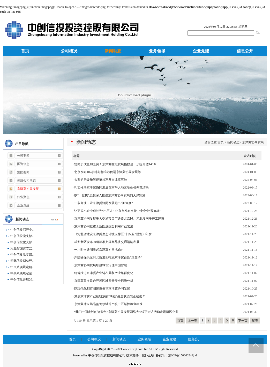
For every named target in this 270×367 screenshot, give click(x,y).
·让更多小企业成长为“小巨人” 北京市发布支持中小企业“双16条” (117, 211)
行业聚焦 (18, 197)
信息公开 (245, 51)
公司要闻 (18, 155)
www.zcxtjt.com (133, 349)
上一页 (192, 320)
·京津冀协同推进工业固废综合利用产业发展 (103, 226)
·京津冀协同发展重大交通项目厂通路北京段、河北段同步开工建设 (118, 218)
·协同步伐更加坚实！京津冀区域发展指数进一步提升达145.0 (114, 164)
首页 (25, 51)
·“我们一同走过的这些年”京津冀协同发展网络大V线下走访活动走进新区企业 (125, 312)
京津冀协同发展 (253, 142)
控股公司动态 (21, 180)
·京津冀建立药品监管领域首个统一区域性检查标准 (107, 304)
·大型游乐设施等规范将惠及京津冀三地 (100, 180)
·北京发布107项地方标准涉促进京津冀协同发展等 (107, 172)
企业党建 (201, 51)
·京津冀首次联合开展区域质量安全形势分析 (103, 281)
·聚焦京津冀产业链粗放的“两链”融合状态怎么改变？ (109, 296)
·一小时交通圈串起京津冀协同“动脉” (98, 249)
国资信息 (18, 164)
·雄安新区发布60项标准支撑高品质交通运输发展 (106, 242)
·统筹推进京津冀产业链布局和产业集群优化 (103, 273)
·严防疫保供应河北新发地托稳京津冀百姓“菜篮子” (107, 257)
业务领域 (157, 51)
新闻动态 (113, 51)
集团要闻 (18, 172)
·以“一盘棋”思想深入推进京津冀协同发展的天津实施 (109, 195)
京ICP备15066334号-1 (182, 355)
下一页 (243, 320)
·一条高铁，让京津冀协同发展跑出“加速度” (103, 203)
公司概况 (69, 51)
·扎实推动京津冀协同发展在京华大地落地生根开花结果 (111, 187)
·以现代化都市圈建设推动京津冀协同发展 (101, 288)
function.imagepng (41, 7)
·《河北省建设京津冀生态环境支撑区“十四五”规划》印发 (112, 234)
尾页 (255, 320)
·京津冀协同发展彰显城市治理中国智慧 (100, 265)
